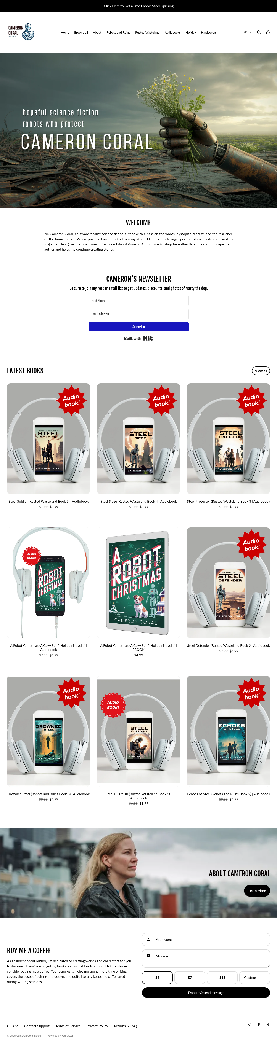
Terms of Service (68, 1026)
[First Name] (139, 301)
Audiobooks (172, 32)
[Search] (259, 32)
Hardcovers (208, 32)
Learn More (257, 891)
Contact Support (37, 1026)
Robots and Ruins (118, 32)
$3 (157, 977)
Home (65, 32)
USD (246, 32)
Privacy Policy (97, 1026)
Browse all (81, 32)
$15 (222, 977)
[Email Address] (139, 314)
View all (261, 371)
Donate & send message (206, 993)
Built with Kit (138, 338)
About (97, 32)
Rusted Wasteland (147, 32)
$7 (190, 977)
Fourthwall (67, 1035)
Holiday (191, 32)
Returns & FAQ (125, 1026)
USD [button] (12, 1026)
